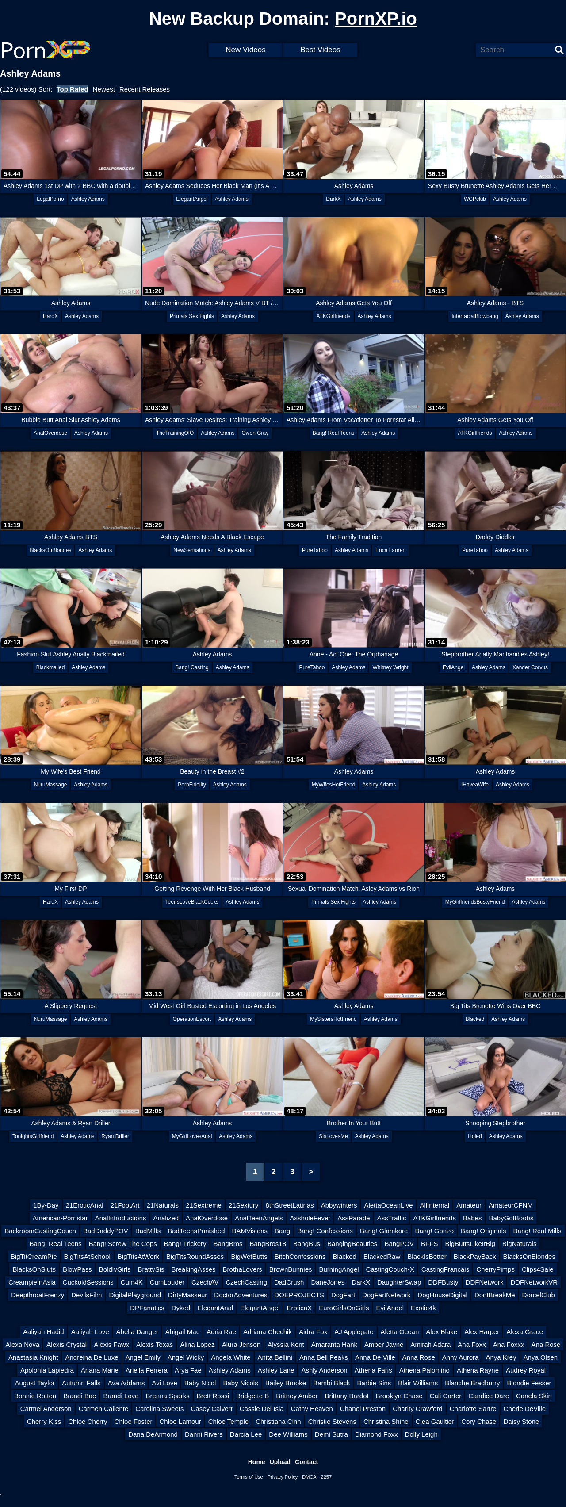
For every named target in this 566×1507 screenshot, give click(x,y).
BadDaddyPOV (105, 1231)
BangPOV (399, 1243)
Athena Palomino (424, 1370)
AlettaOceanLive (388, 1205)
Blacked (475, 1019)
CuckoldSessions (88, 1282)
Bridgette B (252, 1396)
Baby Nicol (200, 1383)
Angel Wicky (186, 1357)
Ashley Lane (276, 1370)
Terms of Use (248, 1477)
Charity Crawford (418, 1408)
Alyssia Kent (286, 1344)
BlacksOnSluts (34, 1269)
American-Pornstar (60, 1218)
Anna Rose (418, 1357)
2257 (326, 1477)
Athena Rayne (478, 1370)
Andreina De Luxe (91, 1357)
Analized (166, 1218)
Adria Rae (221, 1331)
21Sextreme (204, 1205)
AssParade (353, 1218)
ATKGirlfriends (333, 316)
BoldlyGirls (115, 1269)
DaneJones (327, 1282)
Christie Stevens (332, 1421)
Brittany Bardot (346, 1396)
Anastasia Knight (33, 1357)
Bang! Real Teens (334, 433)
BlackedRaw (381, 1256)
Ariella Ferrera (147, 1370)
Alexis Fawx (111, 1344)
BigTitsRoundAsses (195, 1256)
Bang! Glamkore (384, 1231)
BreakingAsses (194, 1269)
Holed (475, 1136)
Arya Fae (188, 1370)
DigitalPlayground (135, 1295)
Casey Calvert (211, 1408)
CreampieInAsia (32, 1282)
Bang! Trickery (185, 1243)
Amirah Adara (430, 1344)
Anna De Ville (375, 1357)
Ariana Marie (100, 1370)
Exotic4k (423, 1307)
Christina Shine (386, 1421)
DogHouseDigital (442, 1295)
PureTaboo (315, 550)
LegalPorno (50, 199)
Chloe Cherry (87, 1421)
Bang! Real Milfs (537, 1231)
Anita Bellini (275, 1357)
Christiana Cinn (278, 1421)
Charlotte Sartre (473, 1408)
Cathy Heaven (312, 1408)
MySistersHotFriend (333, 1019)
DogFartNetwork (386, 1295)
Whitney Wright (390, 667)
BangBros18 (267, 1243)
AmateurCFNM (511, 1205)
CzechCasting (246, 1282)
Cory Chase (478, 1421)
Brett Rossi (213, 1396)
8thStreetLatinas (289, 1205)
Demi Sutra (331, 1434)
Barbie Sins (374, 1383)
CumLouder (167, 1282)
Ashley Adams (88, 199)
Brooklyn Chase (399, 1396)
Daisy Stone (521, 1421)
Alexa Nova (23, 1344)
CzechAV (204, 1282)
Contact (306, 1461)
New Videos (245, 50)
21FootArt (125, 1205)
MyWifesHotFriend (334, 785)
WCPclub (475, 199)
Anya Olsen (541, 1357)
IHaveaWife (475, 785)
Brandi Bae (79, 1396)
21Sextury (244, 1205)
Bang (282, 1231)
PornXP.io (376, 18)
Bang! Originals (483, 1231)
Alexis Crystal (66, 1344)
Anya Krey (501, 1357)
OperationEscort (192, 1019)
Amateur (469, 1205)
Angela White (230, 1357)
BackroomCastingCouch (40, 1231)
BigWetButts (249, 1256)
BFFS (429, 1243)
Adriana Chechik (267, 1331)
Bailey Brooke (285, 1383)
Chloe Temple (228, 1421)
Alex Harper (481, 1331)
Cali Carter (446, 1396)
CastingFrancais (445, 1269)
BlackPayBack (475, 1256)
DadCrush (289, 1282)
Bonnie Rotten (35, 1396)
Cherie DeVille (525, 1408)
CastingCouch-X (390, 1269)
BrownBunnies (290, 1269)
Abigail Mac (182, 1331)
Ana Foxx (472, 1344)
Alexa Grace (524, 1331)
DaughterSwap (399, 1282)
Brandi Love (120, 1396)
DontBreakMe (494, 1295)
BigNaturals (519, 1243)
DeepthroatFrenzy (37, 1295)
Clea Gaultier (435, 1421)
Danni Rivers (204, 1434)
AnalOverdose (50, 433)
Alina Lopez (197, 1344)
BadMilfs (148, 1231)
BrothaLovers (242, 1269)
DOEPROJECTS (299, 1295)
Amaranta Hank (334, 1344)
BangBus (306, 1243)
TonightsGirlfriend (33, 1136)
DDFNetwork (485, 1282)
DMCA (309, 1477)
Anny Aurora (460, 1357)
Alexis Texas (154, 1344)
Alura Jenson (241, 1344)
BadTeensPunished (196, 1231)
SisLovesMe (333, 1136)
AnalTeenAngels (259, 1218)
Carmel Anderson (46, 1408)
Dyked (181, 1307)
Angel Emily (143, 1357)
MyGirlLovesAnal (192, 1136)
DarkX (333, 199)
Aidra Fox (313, 1331)
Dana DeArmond (153, 1434)
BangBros (228, 1243)
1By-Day (46, 1205)
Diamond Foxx (376, 1434)
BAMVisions (250, 1231)
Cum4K (132, 1282)
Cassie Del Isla (262, 1408)
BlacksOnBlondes (51, 550)
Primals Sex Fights (192, 316)
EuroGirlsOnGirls (344, 1307)
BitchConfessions (300, 1256)
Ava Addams (126, 1383)
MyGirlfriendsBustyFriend (475, 902)
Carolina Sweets (159, 1408)
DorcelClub (538, 1295)
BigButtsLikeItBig (470, 1243)
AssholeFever (310, 1218)
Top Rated (72, 89)
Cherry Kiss (44, 1421)
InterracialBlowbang (474, 316)
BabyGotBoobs (511, 1218)
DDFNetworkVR (534, 1282)
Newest (104, 89)
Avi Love (164, 1383)
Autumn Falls (81, 1383)
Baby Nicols (240, 1383)
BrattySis (151, 1269)
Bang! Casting (191, 667)
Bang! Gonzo (434, 1231)
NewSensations (191, 550)
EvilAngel (454, 667)
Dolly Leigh (421, 1434)
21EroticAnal (84, 1205)
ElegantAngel (191, 199)
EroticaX (299, 1307)
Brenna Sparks (167, 1396)
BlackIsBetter (426, 1256)
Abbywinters (339, 1205)
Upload (280, 1461)
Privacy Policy (283, 1477)
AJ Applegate (353, 1331)
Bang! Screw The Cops (123, 1243)
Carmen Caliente (104, 1408)
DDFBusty (443, 1282)
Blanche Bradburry (472, 1383)
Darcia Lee (246, 1434)
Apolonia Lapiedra (47, 1370)
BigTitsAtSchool (87, 1256)
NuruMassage (50, 785)
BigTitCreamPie (34, 1256)
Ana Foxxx (508, 1344)
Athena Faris (373, 1370)
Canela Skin (534, 1396)
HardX (50, 316)
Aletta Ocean (400, 1331)
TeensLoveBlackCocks (192, 902)
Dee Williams (288, 1434)
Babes (472, 1218)
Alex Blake (441, 1331)
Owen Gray (254, 433)
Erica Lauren (390, 550)
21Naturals (163, 1205)
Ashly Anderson (324, 1370)
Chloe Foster (134, 1421)
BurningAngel (339, 1269)
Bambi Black (331, 1383)
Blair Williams (418, 1383)
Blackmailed (50, 667)
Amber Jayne (383, 1344)
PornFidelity (192, 785)
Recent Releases (144, 89)
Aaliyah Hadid (43, 1331)
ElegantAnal (215, 1307)
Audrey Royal (526, 1370)
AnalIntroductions (120, 1218)
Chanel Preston (363, 1408)
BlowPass (77, 1269)
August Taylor (35, 1383)
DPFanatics (147, 1307)
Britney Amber (296, 1396)
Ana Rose (546, 1344)
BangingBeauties (352, 1243)
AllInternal (435, 1205)
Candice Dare (488, 1396)
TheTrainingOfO (175, 433)
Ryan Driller (115, 1136)
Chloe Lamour (180, 1421)
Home (256, 1461)
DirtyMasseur (187, 1295)
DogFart (343, 1295)
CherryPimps (495, 1269)
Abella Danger (137, 1331)
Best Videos (320, 50)
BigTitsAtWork (138, 1256)
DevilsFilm (86, 1295)
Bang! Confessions (325, 1231)
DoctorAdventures (240, 1295)
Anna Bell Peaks (323, 1357)
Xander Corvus (530, 667)
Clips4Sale (538, 1269)
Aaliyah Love (90, 1331)
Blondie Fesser (529, 1383)
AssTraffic (391, 1218)
